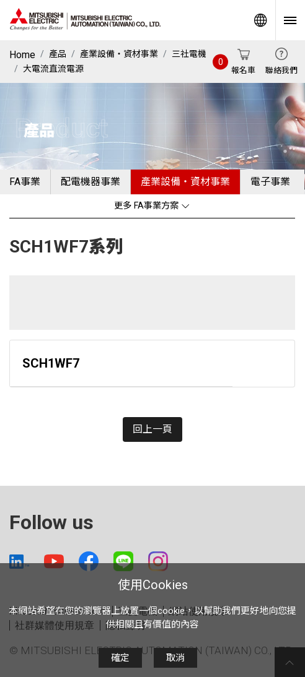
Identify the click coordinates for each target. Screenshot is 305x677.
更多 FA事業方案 (152, 206)
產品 (57, 54)
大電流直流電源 (53, 69)
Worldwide (260, 20)
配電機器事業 (90, 182)
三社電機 (189, 54)
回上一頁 (152, 429)
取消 (175, 657)
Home (22, 55)
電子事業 (270, 182)
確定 (120, 657)
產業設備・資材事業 (119, 54)
